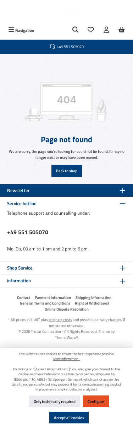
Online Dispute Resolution (67, 309)
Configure (96, 401)
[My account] (106, 30)
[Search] (75, 30)
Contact (23, 297)
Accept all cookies (69, 418)
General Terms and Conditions (45, 303)
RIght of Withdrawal (92, 303)
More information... (66, 359)
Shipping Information (93, 297)
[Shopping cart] (121, 30)
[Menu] (21, 30)
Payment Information (53, 297)
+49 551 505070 (27, 232)
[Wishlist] (91, 30)
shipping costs (60, 320)
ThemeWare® (66, 337)
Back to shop (66, 171)
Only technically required (55, 401)
